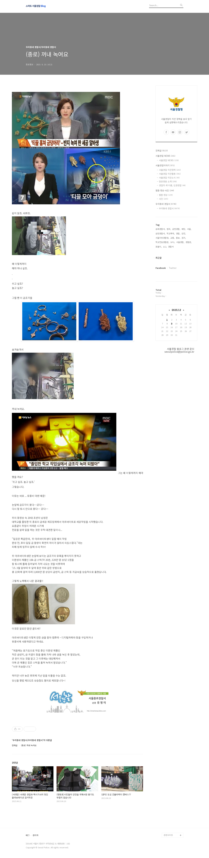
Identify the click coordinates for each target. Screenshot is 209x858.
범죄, (169, 229)
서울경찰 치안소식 (169, 177)
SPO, (172, 242)
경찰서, (171, 246)
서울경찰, (180, 242)
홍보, (178, 237)
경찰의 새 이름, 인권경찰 (172, 185)
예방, (184, 229)
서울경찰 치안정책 (170, 169)
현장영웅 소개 (168, 181)
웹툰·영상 (166, 194)
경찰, (178, 233)
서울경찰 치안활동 (170, 173)
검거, (184, 237)
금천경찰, (176, 229)
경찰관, (189, 242)
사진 (163, 198)
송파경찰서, (160, 229)
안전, (184, 233)
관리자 (35, 835)
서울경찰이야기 (165, 165)
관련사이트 (168, 835)
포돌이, (159, 246)
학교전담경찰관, (162, 242)
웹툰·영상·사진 (165, 190)
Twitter (173, 267)
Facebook (161, 267)
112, (165, 246)
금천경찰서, (160, 233)
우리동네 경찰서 (166, 203)
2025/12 (176, 310)
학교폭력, (171, 233)
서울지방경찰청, (162, 237)
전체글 (162, 150)
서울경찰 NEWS (165, 155)
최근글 (159, 257)
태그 (28, 835)
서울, (189, 229)
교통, (172, 237)
